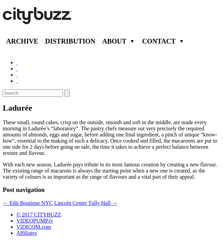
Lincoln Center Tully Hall (85, 203)
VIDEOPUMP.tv (34, 221)
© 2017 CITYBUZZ (38, 214)
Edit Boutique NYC (28, 203)
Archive (22, 41)
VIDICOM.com (33, 227)
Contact (159, 41)
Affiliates (26, 233)
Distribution (70, 41)
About (114, 41)
